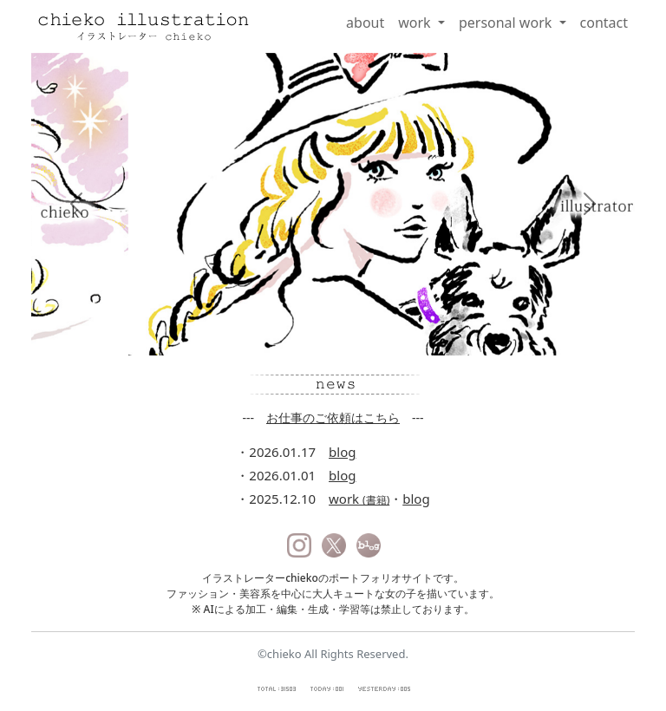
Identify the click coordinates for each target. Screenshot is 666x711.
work (359, 498)
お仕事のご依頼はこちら (333, 417)
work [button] (416, 22)
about (365, 22)
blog (342, 451)
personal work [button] (507, 22)
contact (604, 22)
